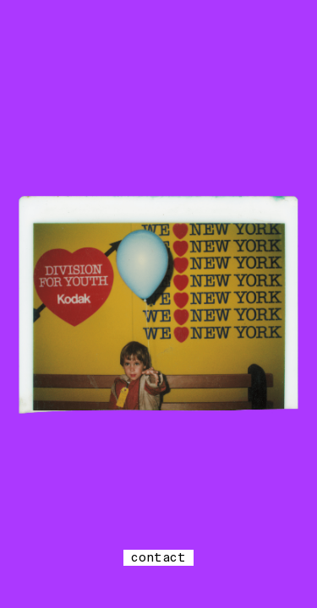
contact (158, 557)
